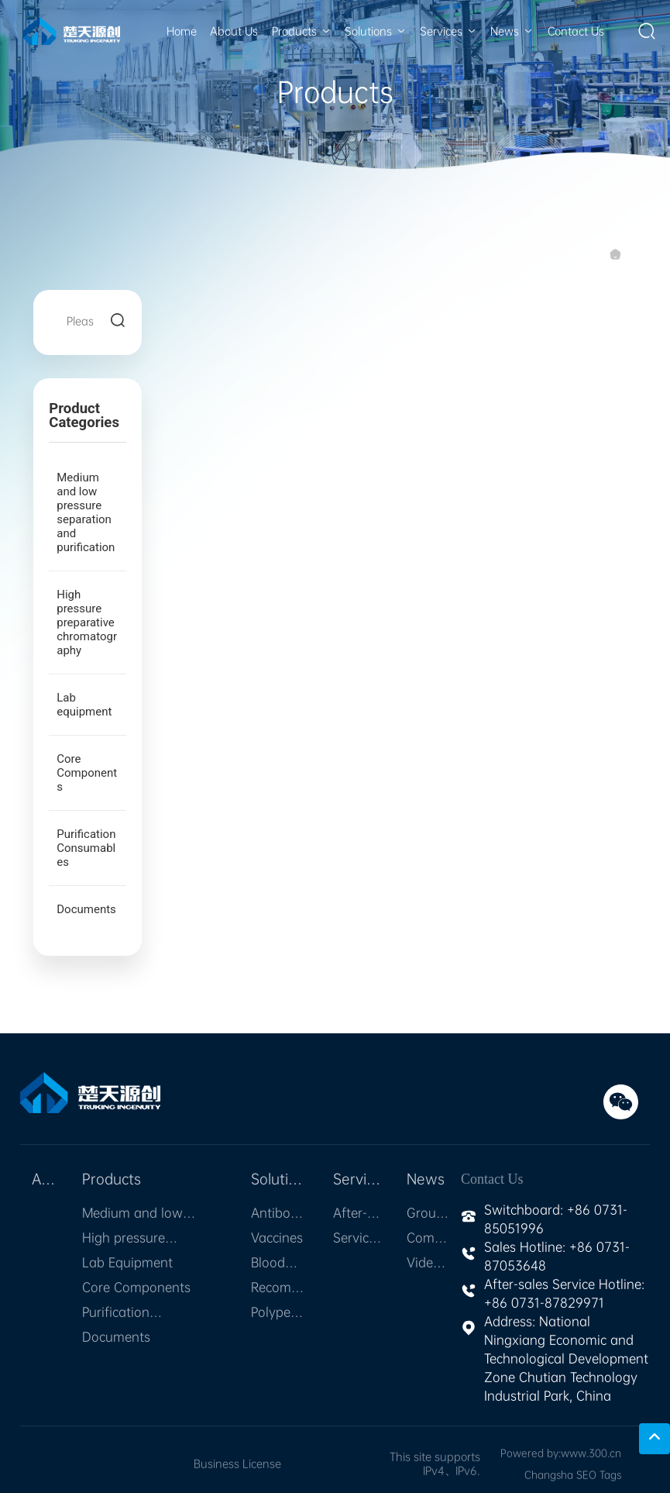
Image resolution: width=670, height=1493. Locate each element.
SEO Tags (598, 1474)
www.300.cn (591, 1453)
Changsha (548, 1474)
